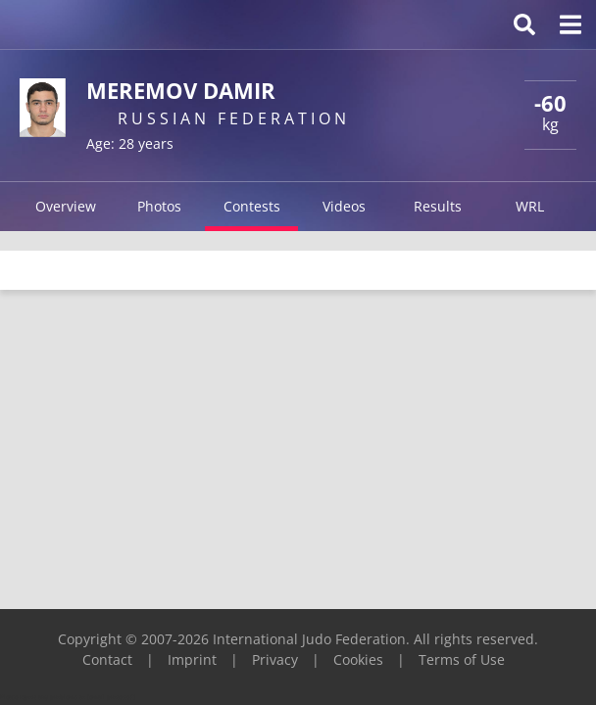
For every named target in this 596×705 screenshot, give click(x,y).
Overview (65, 206)
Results (438, 206)
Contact (107, 659)
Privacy (275, 659)
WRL (530, 206)
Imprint (192, 659)
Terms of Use (462, 659)
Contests (252, 206)
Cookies (358, 659)
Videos (344, 206)
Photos (159, 206)
